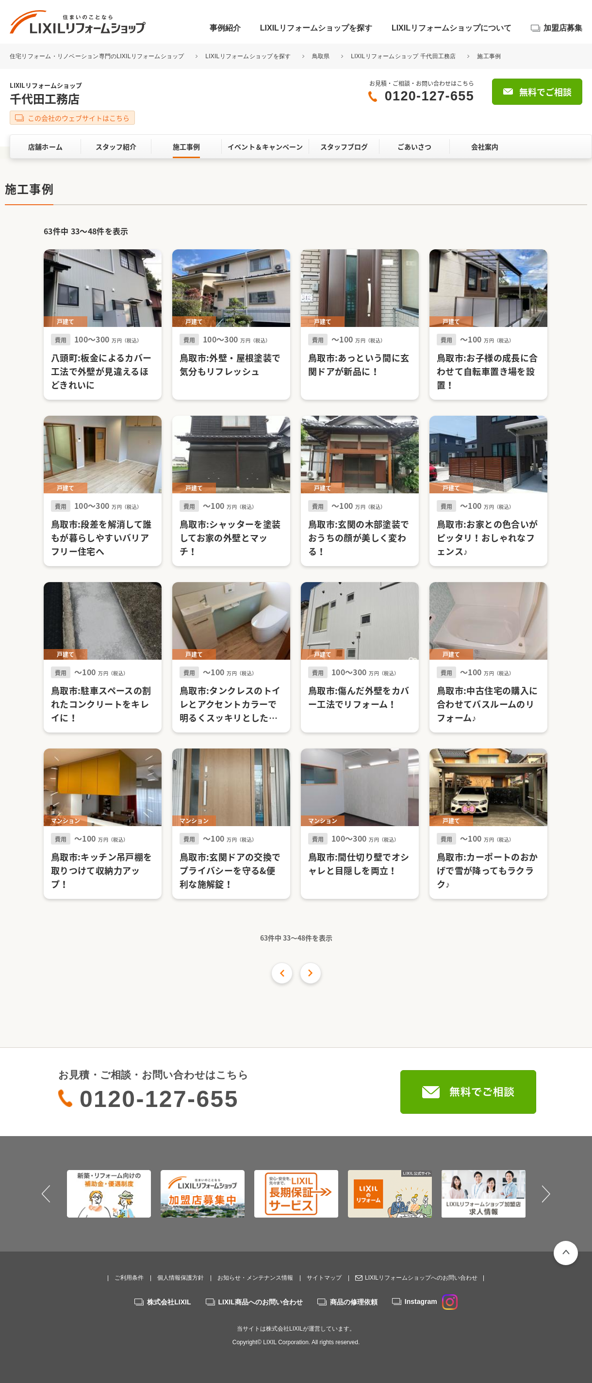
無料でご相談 (545, 91)
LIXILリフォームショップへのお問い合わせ (421, 1277)
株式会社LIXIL (169, 1302)
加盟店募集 (562, 28)
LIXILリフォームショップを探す (316, 28)
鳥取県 (321, 56)
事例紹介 (225, 28)
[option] (109, 1194)
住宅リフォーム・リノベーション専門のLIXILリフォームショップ (98, 56)
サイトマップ (324, 1277)
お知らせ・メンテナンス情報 (255, 1277)
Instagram (431, 1301)
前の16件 (282, 973)
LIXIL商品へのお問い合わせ (260, 1302)
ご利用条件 (129, 1277)
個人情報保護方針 (180, 1277)
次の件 (310, 973)
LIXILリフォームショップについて (451, 28)
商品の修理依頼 (354, 1302)
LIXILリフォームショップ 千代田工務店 (403, 56)
